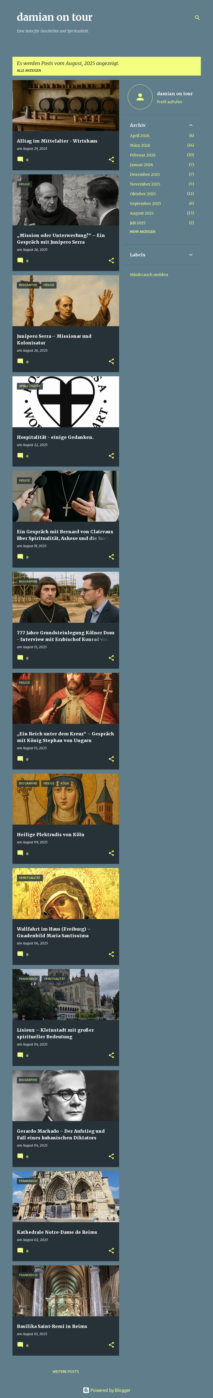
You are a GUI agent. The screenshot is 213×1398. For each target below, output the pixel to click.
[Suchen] (197, 17)
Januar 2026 (141, 164)
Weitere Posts (66, 1371)
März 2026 (140, 145)
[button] (111, 160)
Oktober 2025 (143, 193)
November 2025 (145, 184)
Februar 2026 (143, 155)
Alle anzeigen (29, 70)
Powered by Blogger (106, 1390)
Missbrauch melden (149, 274)
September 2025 (145, 203)
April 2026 (140, 135)
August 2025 (142, 213)
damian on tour (55, 17)
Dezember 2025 (145, 174)
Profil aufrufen (169, 102)
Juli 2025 (138, 222)
